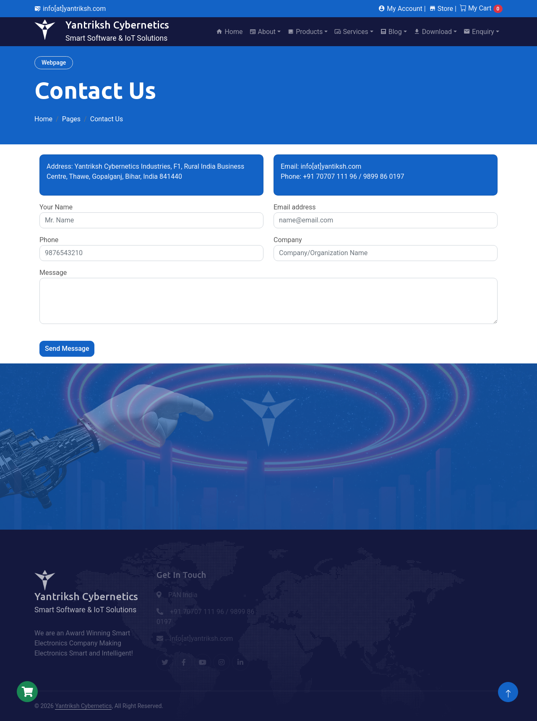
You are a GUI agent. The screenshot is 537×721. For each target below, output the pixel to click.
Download (433, 32)
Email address (295, 207)
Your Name (56, 207)
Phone (48, 240)
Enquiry (479, 32)
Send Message (67, 349)
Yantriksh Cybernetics (83, 706)
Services (351, 32)
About (263, 32)
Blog (391, 32)
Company (288, 240)
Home (229, 32)
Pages (71, 119)
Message (53, 273)
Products (305, 32)
